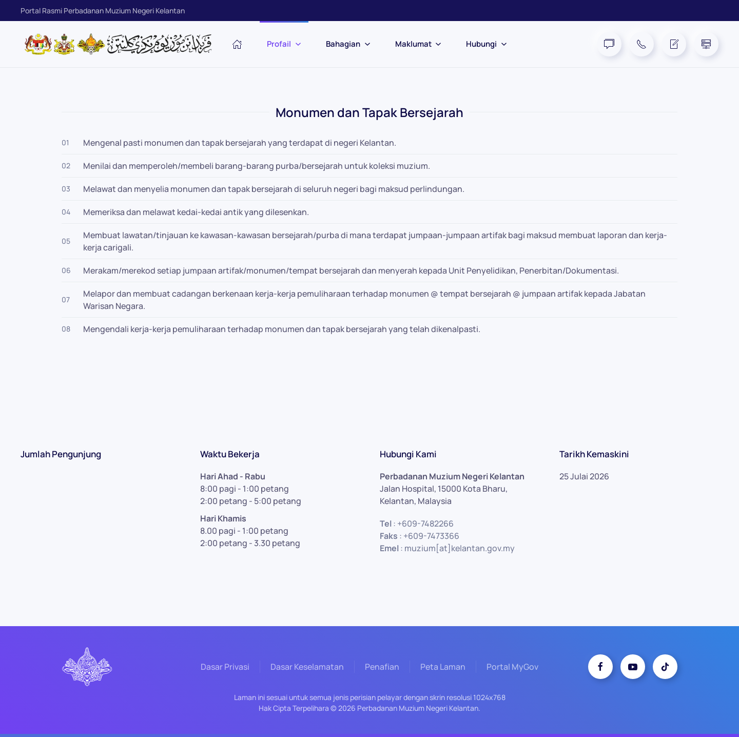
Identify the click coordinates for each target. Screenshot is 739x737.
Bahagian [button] (348, 43)
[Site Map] (706, 44)
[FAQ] (609, 44)
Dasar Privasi (225, 667)
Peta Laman (442, 667)
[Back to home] (123, 44)
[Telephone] (641, 44)
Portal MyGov (512, 667)
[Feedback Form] (674, 44)
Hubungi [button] (486, 43)
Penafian (382, 667)
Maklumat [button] (418, 43)
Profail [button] (284, 43)
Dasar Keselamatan (307, 667)
